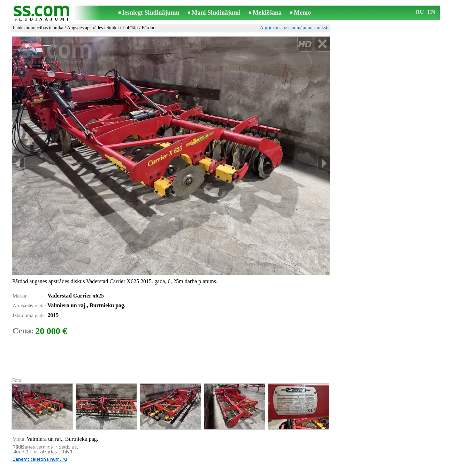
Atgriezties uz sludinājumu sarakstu (295, 27)
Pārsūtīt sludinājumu (39, 451)
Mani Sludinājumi (216, 12)
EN (431, 12)
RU (420, 12)
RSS (256, 462)
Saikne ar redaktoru (179, 462)
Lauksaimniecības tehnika (38, 27)
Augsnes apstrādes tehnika (93, 27)
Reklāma (212, 462)
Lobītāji (130, 27)
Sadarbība (236, 462)
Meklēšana (267, 12)
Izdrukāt (27, 443)
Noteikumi (143, 462)
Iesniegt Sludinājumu (150, 12)
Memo (302, 12)
